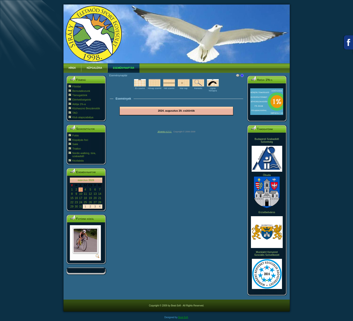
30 (76, 206)
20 (95, 198)
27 (95, 202)
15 (71, 198)
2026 (91, 180)
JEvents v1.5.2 (165, 131)
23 (76, 202)
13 (95, 193)
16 (76, 198)
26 (90, 202)
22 (71, 202)
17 (80, 198)
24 (80, 202)
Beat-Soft (183, 317)
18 (85, 198)
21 (99, 198)
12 (90, 193)
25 (85, 202)
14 (99, 193)
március (83, 180)
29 (71, 206)
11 (85, 193)
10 (80, 193)
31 (80, 206)
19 (90, 198)
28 (99, 202)
